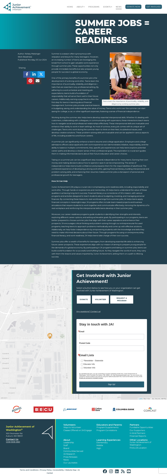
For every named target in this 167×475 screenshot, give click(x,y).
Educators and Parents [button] (109, 425)
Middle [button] (99, 445)
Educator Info (89, 364)
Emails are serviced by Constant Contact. (91, 378)
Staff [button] (65, 445)
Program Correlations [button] (106, 430)
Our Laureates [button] (70, 463)
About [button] (66, 440)
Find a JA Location (138, 448)
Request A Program (122, 299)
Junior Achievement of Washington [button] (140, 443)
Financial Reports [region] (138, 436)
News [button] (66, 460)
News (119, 7)
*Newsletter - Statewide (93, 361)
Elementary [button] (102, 442)
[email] (37, 81)
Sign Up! (111, 384)
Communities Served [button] (73, 451)
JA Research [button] (69, 454)
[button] (84, 7)
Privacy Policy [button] (46, 470)
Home (70, 7)
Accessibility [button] (58, 470)
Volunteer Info (89, 368)
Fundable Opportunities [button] (141, 427)
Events (107, 7)
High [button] (98, 448)
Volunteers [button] (69, 425)
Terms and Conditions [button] (29, 470)
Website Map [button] (70, 470)
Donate (84, 299)
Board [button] (66, 448)
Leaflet (140, 398)
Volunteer (100, 299)
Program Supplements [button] (107, 427)
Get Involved (153, 7)
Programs (93, 7)
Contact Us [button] (12, 439)
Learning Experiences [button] (108, 440)
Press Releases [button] (70, 457)
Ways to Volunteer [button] (72, 427)
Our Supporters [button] (137, 430)
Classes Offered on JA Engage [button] (77, 430)
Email (81, 332)
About (80, 7)
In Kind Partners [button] (137, 433)
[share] (26, 75)
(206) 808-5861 (13, 442)
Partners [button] (134, 425)
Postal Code (84, 343)
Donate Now (133, 7)
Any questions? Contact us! (88, 311)
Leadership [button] (68, 442)
